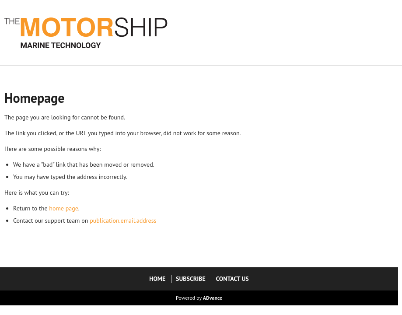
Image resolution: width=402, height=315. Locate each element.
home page (63, 208)
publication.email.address (123, 220)
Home (157, 279)
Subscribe (191, 279)
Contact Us (232, 279)
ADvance (212, 297)
